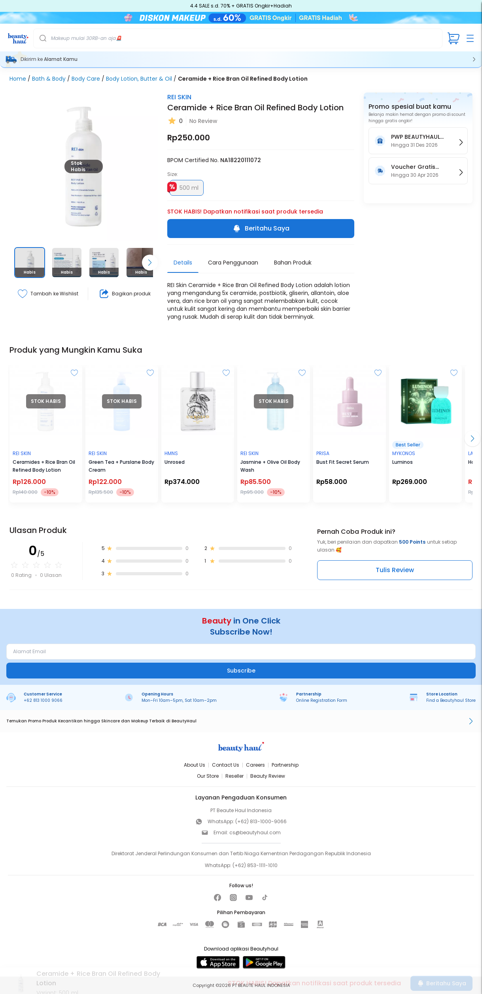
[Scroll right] (150, 262)
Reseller (234, 776)
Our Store (208, 776)
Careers (255, 765)
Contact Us (225, 765)
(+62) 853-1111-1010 (255, 865)
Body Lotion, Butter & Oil (139, 79)
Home (17, 79)
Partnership (285, 765)
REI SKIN (179, 97)
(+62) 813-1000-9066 (261, 821)
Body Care (86, 79)
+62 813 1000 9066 (43, 700)
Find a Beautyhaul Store (451, 700)
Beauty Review (267, 776)
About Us (194, 765)
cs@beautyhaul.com (255, 832)
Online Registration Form (321, 700)
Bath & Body (49, 79)
